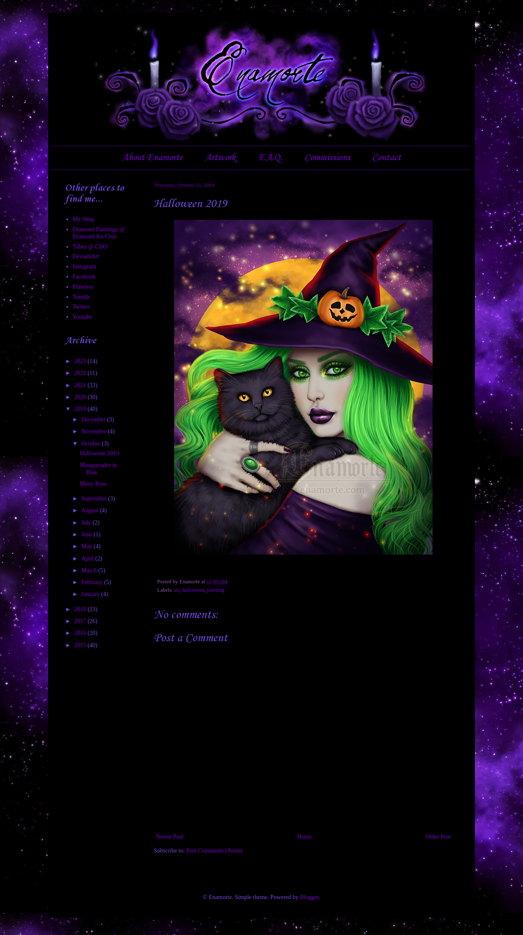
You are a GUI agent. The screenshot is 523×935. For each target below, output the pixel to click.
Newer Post (169, 837)
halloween (193, 590)
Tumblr (81, 297)
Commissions (327, 157)
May (87, 546)
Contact (386, 157)
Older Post (438, 837)
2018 (81, 609)
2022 (81, 373)
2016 (81, 633)
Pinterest (83, 287)
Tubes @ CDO (90, 246)
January (91, 594)
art (177, 590)
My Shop (84, 219)
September (94, 498)
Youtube (83, 317)
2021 (81, 385)
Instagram (84, 266)
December (94, 419)
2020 (81, 397)
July (87, 522)
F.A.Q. (270, 157)
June (87, 534)
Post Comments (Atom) (214, 851)
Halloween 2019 (99, 453)
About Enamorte (152, 157)
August (90, 510)
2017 (81, 621)
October (91, 443)
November (94, 431)
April (88, 558)
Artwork (220, 157)
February (92, 582)
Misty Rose (93, 484)
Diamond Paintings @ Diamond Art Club (99, 233)
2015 (81, 645)
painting (215, 590)
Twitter (81, 306)
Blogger (309, 897)
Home (304, 837)
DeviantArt (86, 256)
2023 (81, 361)
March (89, 570)
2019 (81, 409)
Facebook (84, 276)
